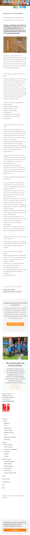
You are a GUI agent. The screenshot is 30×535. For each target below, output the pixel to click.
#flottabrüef (6, 423)
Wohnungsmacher (6, 459)
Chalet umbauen (8, 463)
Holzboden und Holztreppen (10, 449)
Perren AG (4, 419)
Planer (3, 476)
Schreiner (4, 442)
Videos (5, 435)
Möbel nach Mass (8, 444)
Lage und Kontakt (8, 430)
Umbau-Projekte (6, 479)
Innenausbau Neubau (9, 461)
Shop (3, 484)
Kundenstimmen (6, 482)
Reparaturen (7, 451)
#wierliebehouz (7, 428)
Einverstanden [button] (15, 530)
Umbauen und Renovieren (10, 472)
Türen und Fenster (8, 447)
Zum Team (15, 386)
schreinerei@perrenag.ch (8, 401)
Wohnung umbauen (8, 466)
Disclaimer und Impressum (8, 495)
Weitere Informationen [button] (15, 526)
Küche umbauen (8, 468)
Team (5, 421)
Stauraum (6, 453)
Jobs (5, 425)
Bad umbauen (7, 470)
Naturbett (6, 456)
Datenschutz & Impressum (10, 437)
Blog (3, 487)
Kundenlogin (7, 439)
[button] (5, 45)
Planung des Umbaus (9, 289)
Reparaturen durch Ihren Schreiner (12, 291)
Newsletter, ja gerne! (9, 432)
